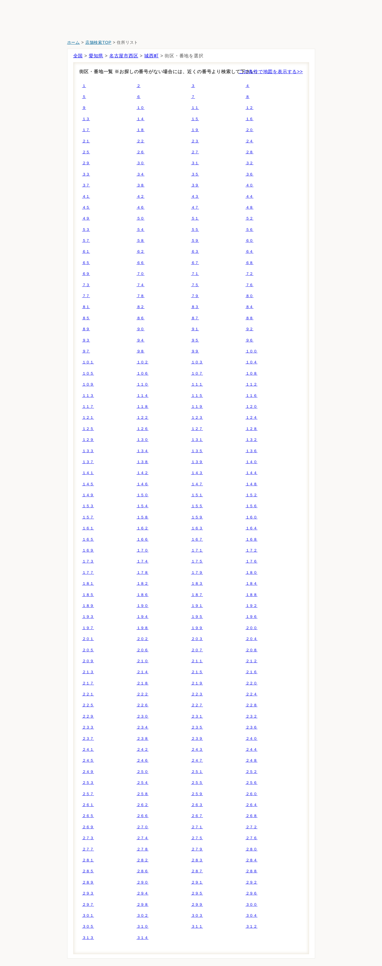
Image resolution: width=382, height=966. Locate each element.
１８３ (197, 583)
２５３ (88, 782)
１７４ (142, 561)
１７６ (251, 561)
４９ (86, 218)
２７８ (142, 849)
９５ (195, 340)
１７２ (251, 550)
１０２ (142, 362)
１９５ (197, 616)
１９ (195, 130)
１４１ (88, 473)
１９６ (251, 616)
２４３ (197, 749)
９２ (250, 329)
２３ (195, 141)
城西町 (151, 55)
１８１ (88, 583)
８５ (86, 318)
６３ (195, 251)
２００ (251, 628)
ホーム (73, 42)
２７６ (251, 838)
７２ (250, 273)
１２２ (142, 417)
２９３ (88, 893)
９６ (250, 340)
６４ (250, 251)
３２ (250, 163)
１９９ (197, 628)
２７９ (197, 849)
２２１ (88, 694)
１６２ (142, 528)
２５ (86, 152)
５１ (195, 218)
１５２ (251, 495)
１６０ (251, 517)
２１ (86, 141)
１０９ (88, 384)
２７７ (88, 849)
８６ (141, 318)
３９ (195, 185)
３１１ (197, 926)
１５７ (88, 517)
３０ (141, 163)
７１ (195, 273)
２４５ (88, 760)
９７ (86, 351)
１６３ (197, 528)
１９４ (142, 616)
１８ (141, 130)
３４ (141, 174)
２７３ (88, 838)
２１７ (88, 683)
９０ (141, 329)
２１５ (197, 672)
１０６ (142, 373)
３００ (251, 904)
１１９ (197, 406)
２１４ (142, 672)
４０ (250, 185)
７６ (250, 285)
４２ (141, 196)
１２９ (88, 439)
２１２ (251, 661)
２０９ (88, 661)
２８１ (88, 860)
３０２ (142, 915)
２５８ (142, 794)
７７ (86, 296)
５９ (195, 240)
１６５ (88, 539)
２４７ (197, 760)
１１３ (88, 395)
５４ (141, 229)
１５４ (142, 506)
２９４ (142, 893)
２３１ (197, 716)
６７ (195, 263)
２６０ (251, 794)
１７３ (88, 561)
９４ (141, 340)
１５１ (197, 495)
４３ (195, 196)
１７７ (88, 572)
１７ (86, 130)
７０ (141, 273)
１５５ (197, 506)
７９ (195, 296)
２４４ (251, 749)
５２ (250, 218)
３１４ (142, 937)
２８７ (197, 871)
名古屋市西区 (123, 55)
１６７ (197, 539)
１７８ (142, 572)
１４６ (142, 484)
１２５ (88, 429)
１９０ (142, 605)
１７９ (197, 572)
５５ (195, 229)
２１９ (197, 683)
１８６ (142, 595)
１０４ (251, 362)
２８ (250, 152)
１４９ (88, 495)
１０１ (88, 362)
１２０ (251, 406)
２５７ (88, 794)
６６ (141, 263)
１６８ (251, 539)
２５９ (197, 794)
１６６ (142, 539)
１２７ (197, 429)
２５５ (197, 782)
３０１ (88, 915)
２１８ (142, 683)
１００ (251, 351)
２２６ (142, 705)
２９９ (197, 904)
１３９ (197, 462)
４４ (250, 196)
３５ (195, 174)
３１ (195, 163)
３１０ (142, 926)
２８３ (197, 860)
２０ (250, 130)
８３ (195, 307)
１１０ (142, 384)
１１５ (197, 395)
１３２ (251, 439)
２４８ (251, 760)
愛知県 (96, 55)
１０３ (197, 362)
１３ (86, 119)
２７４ (142, 838)
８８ (250, 318)
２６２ (142, 805)
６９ (86, 273)
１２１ (88, 417)
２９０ (142, 882)
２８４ (251, 860)
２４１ (88, 749)
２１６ (251, 672)
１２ (250, 107)
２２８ (251, 705)
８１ (86, 307)
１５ (195, 119)
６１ (86, 251)
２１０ (142, 661)
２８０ (251, 849)
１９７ (88, 628)
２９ (86, 163)
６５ (86, 263)
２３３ (88, 727)
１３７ (88, 462)
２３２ (251, 716)
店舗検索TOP (98, 42)
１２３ (197, 417)
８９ (86, 329)
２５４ (142, 782)
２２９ (88, 716)
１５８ (142, 517)
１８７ (197, 595)
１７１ (197, 550)
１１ (195, 107)
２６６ (142, 816)
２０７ (197, 650)
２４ (250, 141)
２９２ (251, 882)
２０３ (197, 639)
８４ (250, 307)
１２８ (251, 429)
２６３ (197, 805)
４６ (141, 207)
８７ (195, 318)
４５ (86, 207)
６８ (250, 263)
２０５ (88, 650)
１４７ (197, 484)
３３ (86, 174)
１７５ (197, 561)
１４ (141, 119)
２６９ (88, 827)
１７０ (142, 550)
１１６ (251, 395)
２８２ (142, 860)
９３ (86, 340)
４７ (195, 207)
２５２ (251, 771)
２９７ (88, 904)
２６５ (88, 816)
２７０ (142, 827)
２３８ (142, 738)
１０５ (88, 373)
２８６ (142, 871)
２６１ (88, 805)
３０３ (197, 915)
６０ (250, 240)
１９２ (251, 605)
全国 (78, 55)
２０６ (142, 650)
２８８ (251, 871)
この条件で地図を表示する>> (271, 71)
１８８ (251, 595)
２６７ (197, 816)
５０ (141, 218)
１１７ (88, 406)
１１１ (197, 384)
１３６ (251, 451)
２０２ (142, 639)
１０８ (251, 373)
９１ (195, 329)
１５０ (142, 495)
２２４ (251, 694)
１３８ (142, 462)
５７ (86, 240)
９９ (195, 351)
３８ (141, 185)
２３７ (88, 738)
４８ (250, 207)
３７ (86, 185)
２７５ (197, 838)
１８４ (251, 583)
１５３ (88, 506)
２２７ (197, 705)
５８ (141, 240)
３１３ (88, 937)
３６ (250, 174)
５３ (86, 229)
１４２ (142, 473)
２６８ (251, 816)
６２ (141, 251)
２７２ (251, 827)
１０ (141, 107)
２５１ (197, 771)
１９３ (88, 616)
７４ (141, 285)
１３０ (142, 439)
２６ (141, 152)
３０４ (251, 915)
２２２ (142, 694)
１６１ (88, 528)
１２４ (251, 417)
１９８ (142, 628)
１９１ (197, 605)
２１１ (197, 661)
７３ (86, 285)
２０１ (88, 639)
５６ (250, 229)
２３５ (197, 727)
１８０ (251, 572)
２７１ (197, 827)
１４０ (251, 462)
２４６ (142, 760)
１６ (250, 119)
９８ (141, 351)
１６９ (88, 550)
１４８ (251, 484)
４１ (86, 196)
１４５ (88, 484)
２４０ (251, 738)
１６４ (251, 528)
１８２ (142, 583)
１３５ (197, 451)
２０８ (251, 650)
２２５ (88, 705)
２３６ (251, 727)
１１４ (142, 395)
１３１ (197, 439)
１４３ (197, 473)
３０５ (88, 926)
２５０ (142, 771)
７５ (195, 285)
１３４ (142, 451)
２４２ (142, 749)
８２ (141, 307)
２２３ (197, 694)
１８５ (88, 595)
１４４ (251, 473)
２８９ (88, 882)
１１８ (142, 406)
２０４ (251, 639)
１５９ (197, 517)
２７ (195, 152)
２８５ (88, 871)
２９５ (197, 893)
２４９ (88, 771)
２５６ (251, 782)
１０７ (197, 373)
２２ (141, 141)
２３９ (197, 738)
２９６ (251, 893)
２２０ (251, 683)
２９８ (142, 904)
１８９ (88, 605)
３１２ (251, 926)
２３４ (142, 727)
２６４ (251, 805)
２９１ (197, 882)
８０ (250, 296)
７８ (141, 296)
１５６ (251, 506)
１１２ (251, 384)
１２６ (142, 429)
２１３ (88, 672)
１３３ (88, 451)
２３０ (142, 716)
